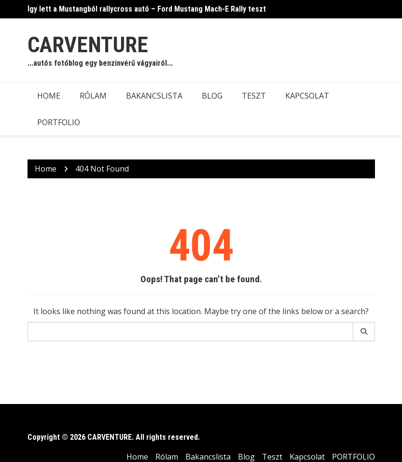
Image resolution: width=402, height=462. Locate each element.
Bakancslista (154, 95)
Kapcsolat (307, 95)
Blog (212, 95)
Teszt (254, 95)
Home (48, 95)
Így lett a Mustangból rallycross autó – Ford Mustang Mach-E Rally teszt (147, 9)
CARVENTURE (88, 45)
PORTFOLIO (58, 122)
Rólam (93, 95)
